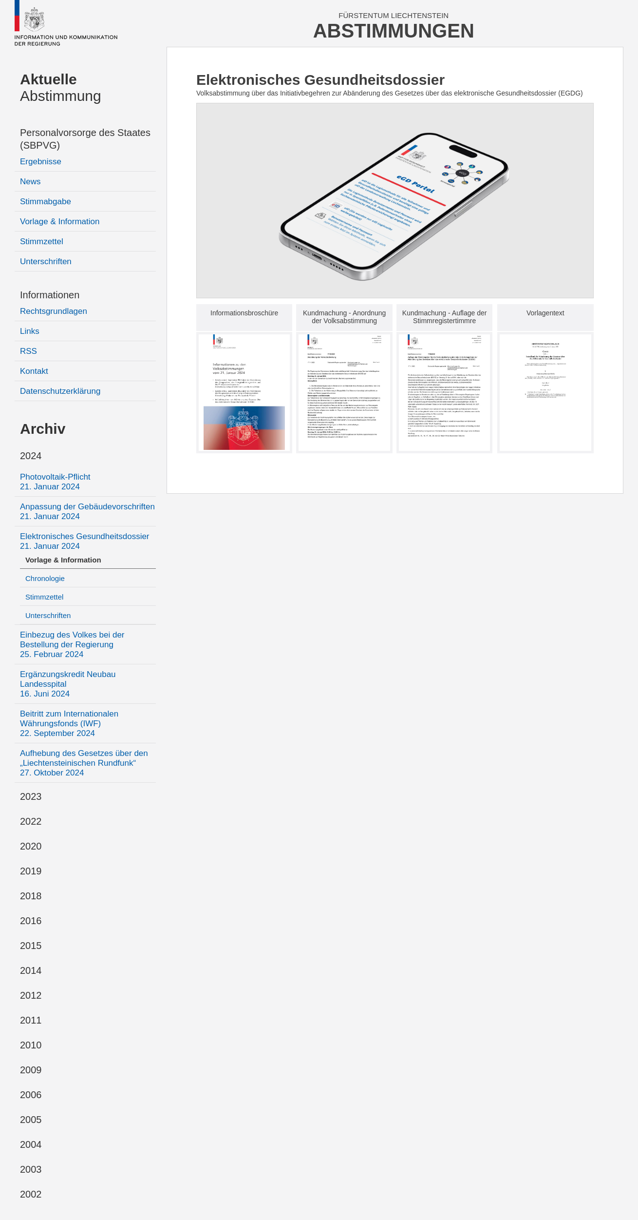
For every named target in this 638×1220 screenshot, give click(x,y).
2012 (31, 995)
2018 (31, 896)
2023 (31, 796)
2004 (31, 1144)
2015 (31, 945)
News (30, 181)
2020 (31, 846)
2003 (31, 1169)
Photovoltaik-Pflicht (55, 481)
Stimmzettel (41, 241)
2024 (31, 455)
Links (29, 331)
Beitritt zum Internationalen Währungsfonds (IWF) (69, 723)
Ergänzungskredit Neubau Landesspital (68, 684)
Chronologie (45, 578)
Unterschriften (46, 261)
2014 (31, 970)
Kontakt (34, 371)
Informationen (49, 295)
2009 (31, 1070)
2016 (31, 920)
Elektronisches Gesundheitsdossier (85, 541)
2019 (31, 871)
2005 (31, 1119)
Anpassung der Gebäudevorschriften (87, 511)
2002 (31, 1194)
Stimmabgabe (45, 201)
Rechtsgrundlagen (53, 311)
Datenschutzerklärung (60, 391)
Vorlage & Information (59, 221)
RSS (28, 351)
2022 (31, 821)
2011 (31, 1020)
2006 (31, 1094)
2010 (31, 1045)
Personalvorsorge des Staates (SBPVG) (85, 139)
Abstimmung (60, 87)
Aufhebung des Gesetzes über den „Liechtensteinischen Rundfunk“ (84, 763)
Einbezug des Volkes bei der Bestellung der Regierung (72, 644)
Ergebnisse (40, 161)
